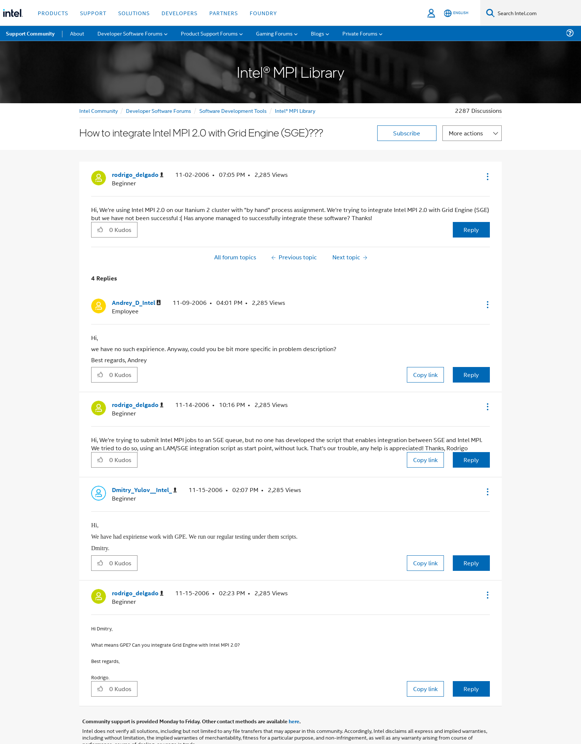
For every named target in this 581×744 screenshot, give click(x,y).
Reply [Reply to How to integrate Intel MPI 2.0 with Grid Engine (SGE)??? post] (471, 229)
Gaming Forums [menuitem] (274, 33)
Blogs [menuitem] (317, 33)
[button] (487, 176)
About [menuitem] (77, 33)
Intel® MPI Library (295, 110)
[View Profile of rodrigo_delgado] (137, 175)
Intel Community (98, 110)
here (294, 721)
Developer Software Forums (158, 110)
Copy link (425, 374)
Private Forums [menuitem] (360, 33)
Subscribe (406, 133)
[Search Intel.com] (538, 13)
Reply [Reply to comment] (471, 374)
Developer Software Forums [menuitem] (130, 33)
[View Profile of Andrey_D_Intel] (136, 303)
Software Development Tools (233, 110)
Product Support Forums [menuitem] (209, 33)
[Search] (490, 12)
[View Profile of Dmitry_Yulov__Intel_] (144, 490)
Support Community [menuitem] (30, 33)
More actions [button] (466, 133)
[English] (456, 13)
